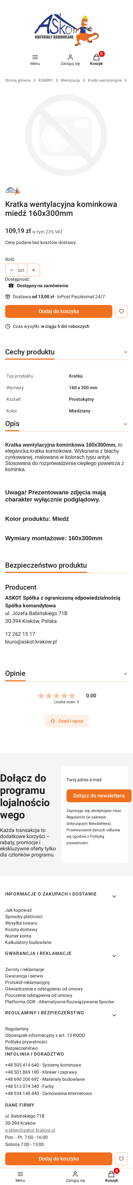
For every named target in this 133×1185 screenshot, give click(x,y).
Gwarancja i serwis (24, 975)
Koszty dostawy (21, 929)
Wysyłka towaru (21, 923)
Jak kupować (18, 910)
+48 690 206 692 (22, 1079)
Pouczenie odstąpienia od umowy (38, 995)
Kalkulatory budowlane (28, 942)
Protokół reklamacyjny (27, 982)
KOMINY (45, 80)
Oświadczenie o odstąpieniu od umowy (44, 988)
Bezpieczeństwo (21, 1048)
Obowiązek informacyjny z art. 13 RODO (45, 1035)
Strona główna (18, 80)
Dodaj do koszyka (59, 311)
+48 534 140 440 (22, 1093)
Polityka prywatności (26, 1041)
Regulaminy (17, 1028)
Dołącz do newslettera (99, 796)
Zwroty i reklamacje (24, 969)
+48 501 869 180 (22, 1072)
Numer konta (18, 935)
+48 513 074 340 (22, 1086)
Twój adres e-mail (83, 779)
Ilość (10, 259)
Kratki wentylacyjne (105, 80)
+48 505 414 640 (22, 1065)
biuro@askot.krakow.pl (31, 642)
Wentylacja (70, 80)
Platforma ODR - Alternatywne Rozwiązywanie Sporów (59, 1001)
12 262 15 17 (20, 634)
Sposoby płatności (23, 916)
